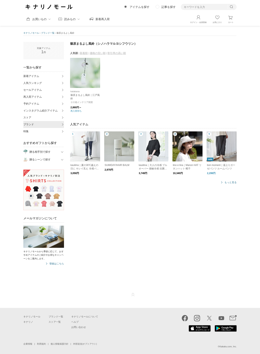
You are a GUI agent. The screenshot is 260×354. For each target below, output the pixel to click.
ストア (27, 117)
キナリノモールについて (84, 316)
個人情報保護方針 (59, 344)
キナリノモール (31, 33)
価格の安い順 (98, 53)
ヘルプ (75, 321)
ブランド (28, 124)
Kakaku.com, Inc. (228, 346)
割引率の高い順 (116, 53)
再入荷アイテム (32, 96)
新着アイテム (31, 76)
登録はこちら (56, 263)
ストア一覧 (55, 321)
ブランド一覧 (47, 33)
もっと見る (230, 182)
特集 (26, 131)
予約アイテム (31, 103)
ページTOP (133, 295)
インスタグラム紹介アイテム (40, 110)
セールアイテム (32, 89)
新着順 (84, 53)
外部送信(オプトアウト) (85, 344)
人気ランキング (32, 82)
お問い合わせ (78, 327)
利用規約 (41, 344)
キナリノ (28, 321)
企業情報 (27, 344)
